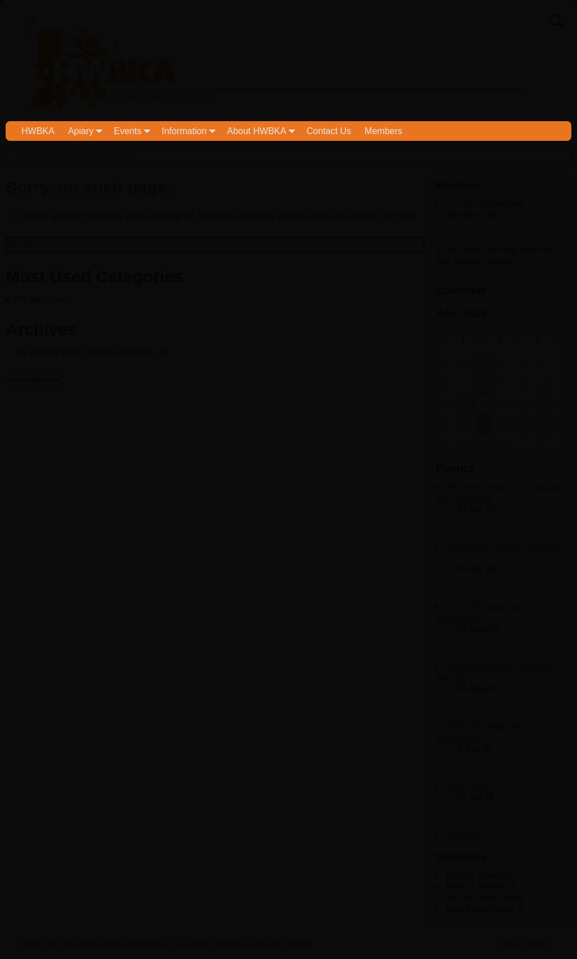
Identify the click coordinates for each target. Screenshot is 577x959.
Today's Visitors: (478, 886)
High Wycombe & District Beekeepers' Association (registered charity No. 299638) (178, 943)
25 (543, 424)
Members (383, 131)
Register (461, 203)
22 (484, 423)
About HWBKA (263, 131)
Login (456, 227)
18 (543, 404)
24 (522, 424)
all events (467, 833)
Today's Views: (475, 875)
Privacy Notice (524, 943)
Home (29, 156)
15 (484, 404)
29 (484, 444)
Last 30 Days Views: (487, 898)
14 (464, 404)
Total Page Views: (481, 909)
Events (134, 131)
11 (543, 383)
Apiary (87, 131)
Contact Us (329, 131)
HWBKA (38, 131)
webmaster (537, 261)
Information (191, 131)
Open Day (468, 785)
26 (563, 424)
